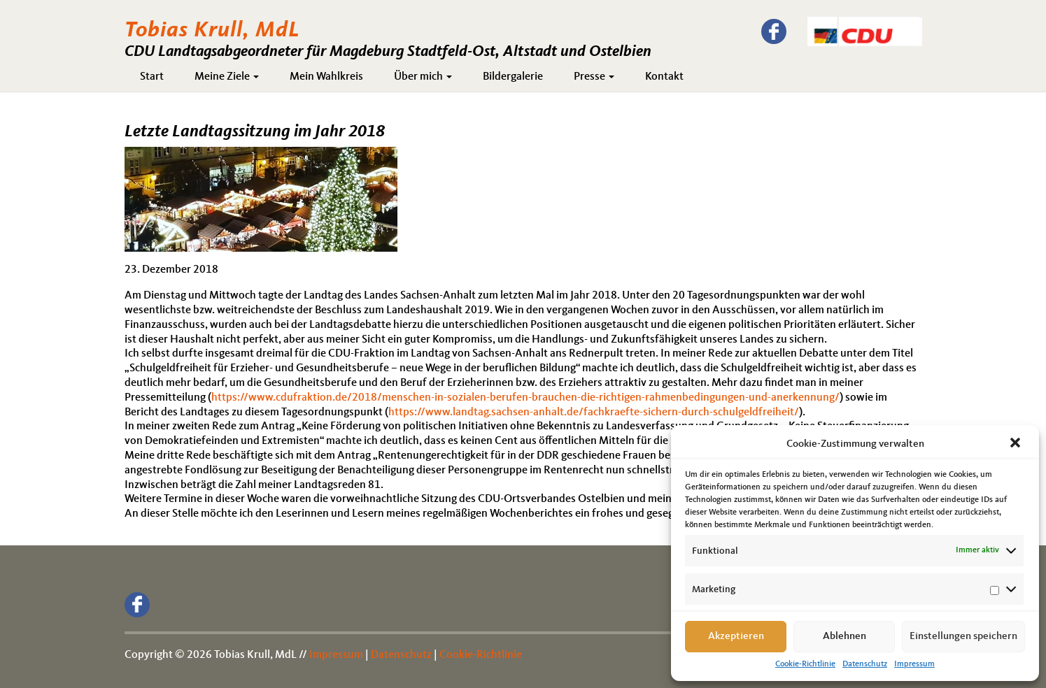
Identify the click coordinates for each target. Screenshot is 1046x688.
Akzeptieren (736, 636)
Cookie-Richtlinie (805, 664)
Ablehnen (844, 636)
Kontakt (664, 77)
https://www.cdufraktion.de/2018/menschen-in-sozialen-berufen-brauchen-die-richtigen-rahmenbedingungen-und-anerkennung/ (525, 397)
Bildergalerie (513, 77)
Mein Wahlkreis (326, 77)
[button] (1016, 444)
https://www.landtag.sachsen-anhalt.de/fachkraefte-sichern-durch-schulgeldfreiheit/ (593, 412)
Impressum (914, 664)
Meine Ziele (227, 77)
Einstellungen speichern (963, 636)
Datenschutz (864, 664)
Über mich (423, 77)
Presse (594, 77)
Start (152, 77)
